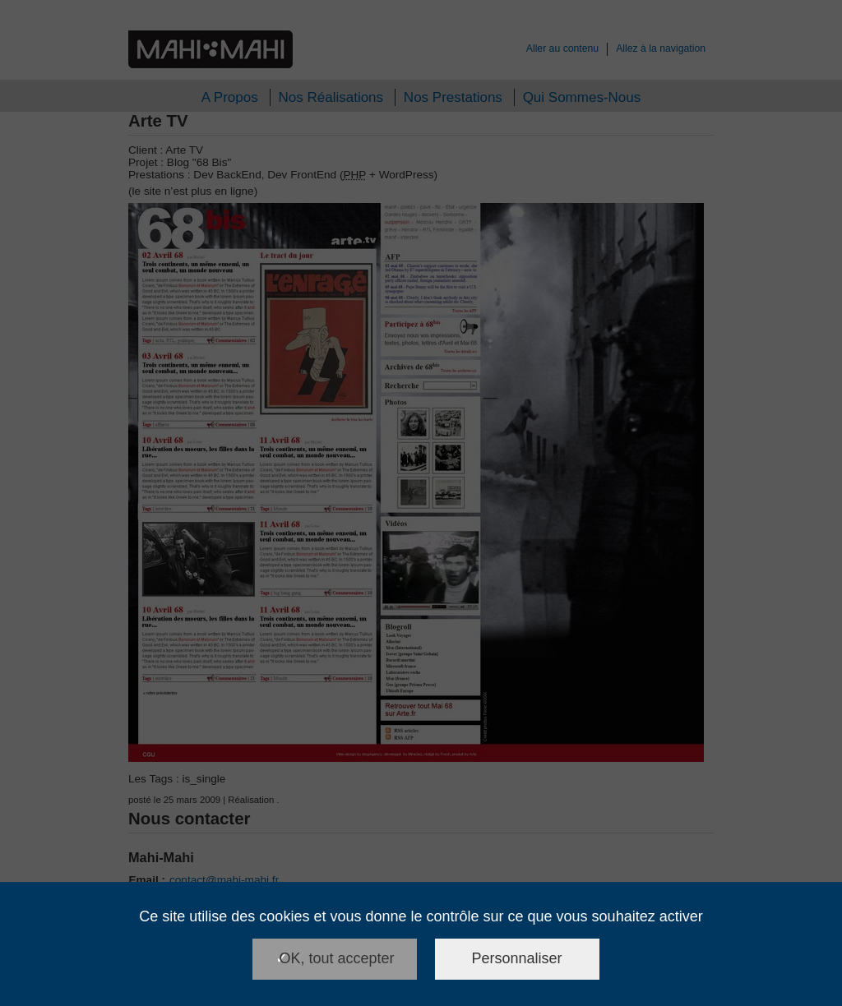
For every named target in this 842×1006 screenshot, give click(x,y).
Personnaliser (517, 958)
